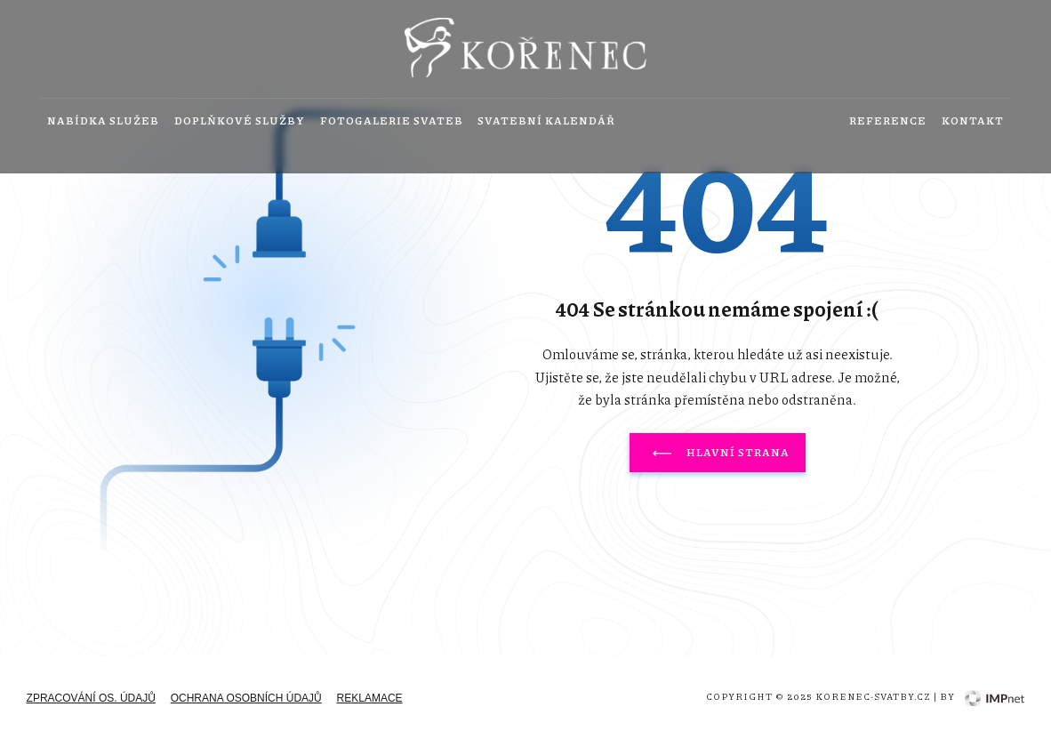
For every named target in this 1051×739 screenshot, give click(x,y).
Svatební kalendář (546, 121)
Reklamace (370, 698)
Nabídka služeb (103, 121)
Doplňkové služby (239, 121)
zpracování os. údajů (91, 698)
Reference (888, 121)
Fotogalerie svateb (391, 121)
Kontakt (973, 121)
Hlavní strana (718, 452)
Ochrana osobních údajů (246, 698)
